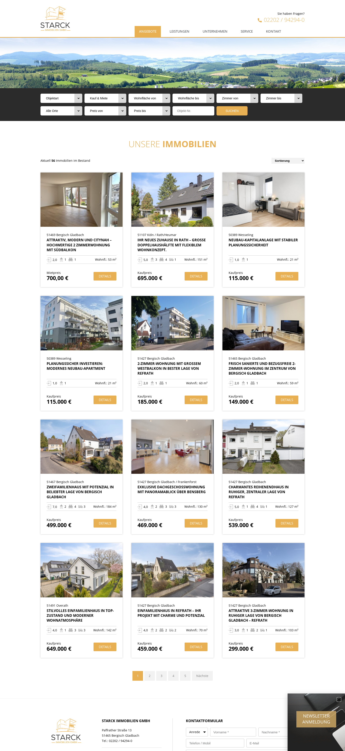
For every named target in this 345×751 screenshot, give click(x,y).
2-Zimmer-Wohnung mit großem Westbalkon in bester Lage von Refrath (169, 368)
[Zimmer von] (237, 98)
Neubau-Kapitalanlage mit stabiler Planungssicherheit (263, 242)
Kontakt (273, 31)
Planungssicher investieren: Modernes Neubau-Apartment (76, 366)
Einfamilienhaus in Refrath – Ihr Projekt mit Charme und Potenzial (171, 613)
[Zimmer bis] (281, 98)
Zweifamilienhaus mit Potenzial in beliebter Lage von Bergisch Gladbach (80, 492)
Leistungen (179, 31)
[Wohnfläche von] (149, 98)
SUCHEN (232, 111)
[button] (339, 702)
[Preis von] (105, 110)
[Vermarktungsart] (105, 98)
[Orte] (61, 110)
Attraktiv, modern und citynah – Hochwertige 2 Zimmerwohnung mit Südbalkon (79, 245)
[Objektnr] (193, 110)
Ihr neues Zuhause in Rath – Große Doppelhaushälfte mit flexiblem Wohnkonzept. (172, 245)
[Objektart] (61, 98)
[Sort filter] (288, 161)
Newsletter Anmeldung (316, 722)
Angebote (147, 31)
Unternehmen (215, 31)
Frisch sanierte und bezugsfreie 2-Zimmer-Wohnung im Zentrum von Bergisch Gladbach (262, 368)
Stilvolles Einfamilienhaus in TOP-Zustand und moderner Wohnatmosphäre (80, 615)
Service (247, 31)
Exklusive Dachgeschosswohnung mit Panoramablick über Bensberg (172, 489)
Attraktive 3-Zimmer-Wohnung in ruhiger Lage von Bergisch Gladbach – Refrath (261, 615)
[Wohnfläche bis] (193, 98)
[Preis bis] (149, 110)
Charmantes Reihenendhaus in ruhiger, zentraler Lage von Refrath (259, 492)
